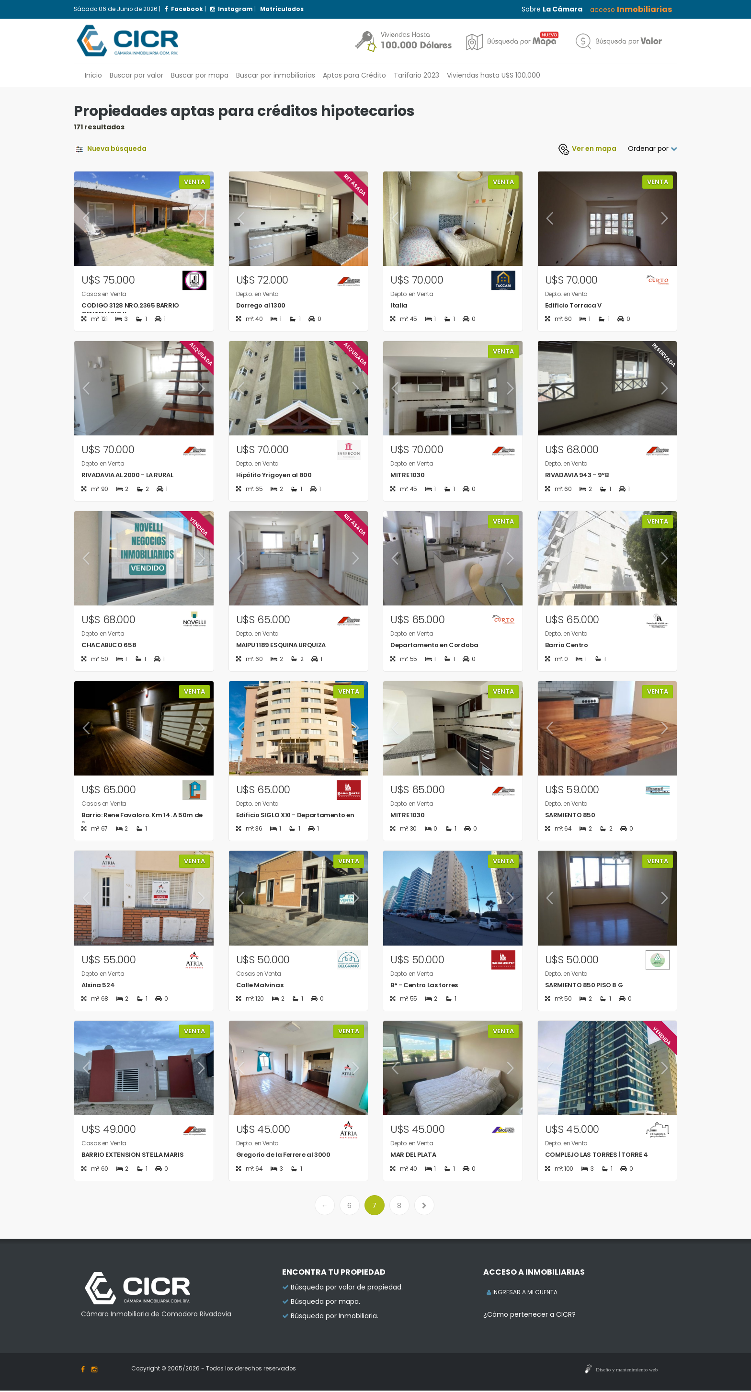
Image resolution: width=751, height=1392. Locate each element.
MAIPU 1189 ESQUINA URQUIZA (281, 645)
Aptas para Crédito (354, 75)
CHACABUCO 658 (108, 645)
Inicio (93, 75)
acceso (631, 9)
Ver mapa (587, 148)
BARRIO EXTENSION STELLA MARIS (132, 1156)
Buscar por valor (136, 75)
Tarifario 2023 (416, 75)
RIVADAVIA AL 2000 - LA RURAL (127, 475)
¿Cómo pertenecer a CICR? (529, 1316)
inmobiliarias (275, 75)
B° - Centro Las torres (424, 986)
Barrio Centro (566, 645)
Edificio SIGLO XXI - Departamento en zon (295, 820)
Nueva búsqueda (110, 148)
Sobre (552, 9)
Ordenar (652, 148)
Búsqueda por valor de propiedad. (347, 1288)
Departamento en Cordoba (434, 645)
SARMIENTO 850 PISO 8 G (584, 986)
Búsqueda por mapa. (325, 1303)
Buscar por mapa (199, 75)
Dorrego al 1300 (260, 305)
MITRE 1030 (407, 475)
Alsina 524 (97, 986)
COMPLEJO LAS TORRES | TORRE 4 (596, 1156)
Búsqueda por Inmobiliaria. (334, 1317)
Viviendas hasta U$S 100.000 (493, 75)
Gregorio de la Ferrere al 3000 (283, 1156)
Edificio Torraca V (573, 305)
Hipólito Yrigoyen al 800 (274, 475)
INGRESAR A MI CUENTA (522, 1293)
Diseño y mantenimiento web (627, 1371)
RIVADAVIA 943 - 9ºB (577, 475)
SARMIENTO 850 (570, 816)
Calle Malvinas (260, 986)
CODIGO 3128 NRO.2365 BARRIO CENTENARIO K (130, 309)
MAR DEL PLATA (413, 1156)
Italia (399, 305)
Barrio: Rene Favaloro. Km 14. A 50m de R (142, 820)
